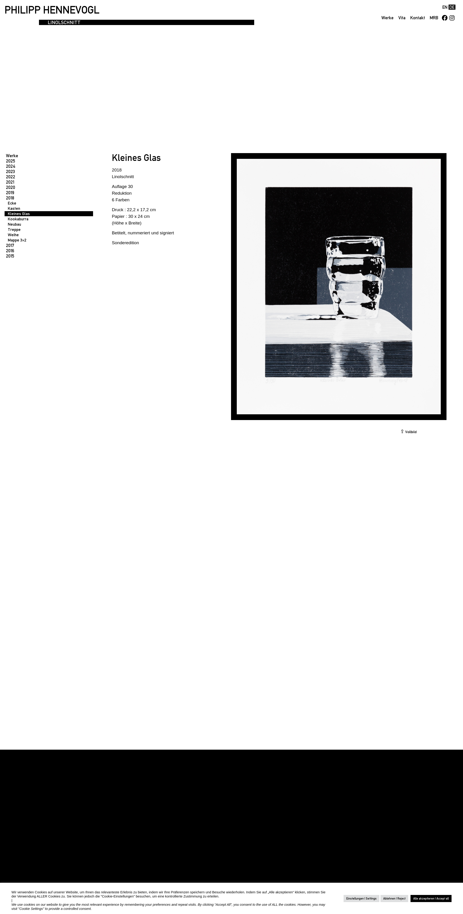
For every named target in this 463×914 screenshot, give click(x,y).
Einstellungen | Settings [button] (361, 898)
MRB (434, 17)
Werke (387, 17)
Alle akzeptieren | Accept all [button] (431, 898)
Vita (401, 17)
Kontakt (417, 17)
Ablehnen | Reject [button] (394, 898)
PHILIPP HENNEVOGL (52, 10)
